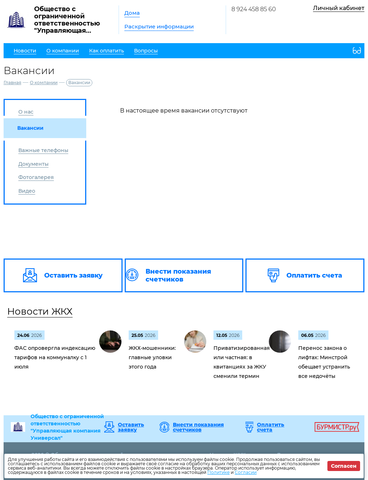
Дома (132, 12)
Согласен (343, 466)
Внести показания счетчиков (198, 427)
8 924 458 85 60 (253, 9)
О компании (44, 82)
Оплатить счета (270, 427)
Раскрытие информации (159, 26)
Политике (218, 472)
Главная (12, 82)
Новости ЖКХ (40, 311)
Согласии (246, 472)
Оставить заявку (131, 427)
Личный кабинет (338, 8)
